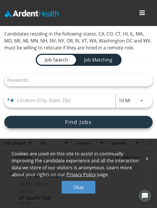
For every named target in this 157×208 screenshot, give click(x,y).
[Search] (78, 122)
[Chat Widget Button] (145, 196)
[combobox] (75, 80)
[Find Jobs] (78, 122)
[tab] (56, 60)
